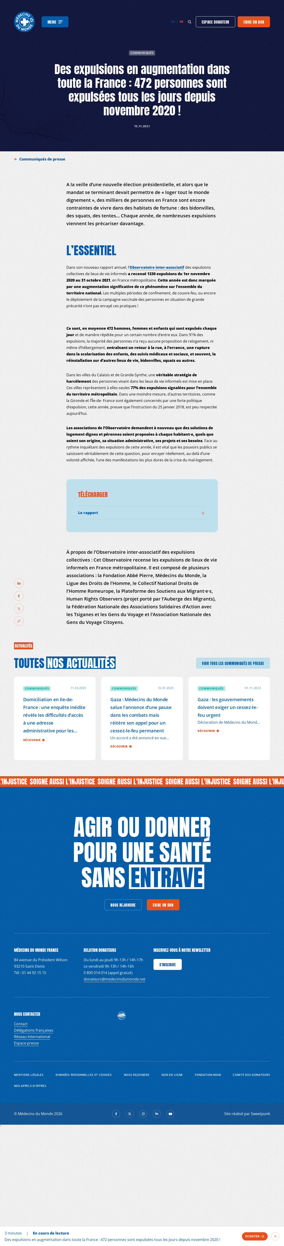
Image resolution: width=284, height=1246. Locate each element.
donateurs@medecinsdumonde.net (114, 979)
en (173, 22)
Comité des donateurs (251, 1075)
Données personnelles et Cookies (84, 1075)
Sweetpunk (260, 1113)
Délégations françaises (33, 1030)
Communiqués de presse (42, 159)
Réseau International (32, 1036)
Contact (21, 1023)
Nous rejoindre (137, 1075)
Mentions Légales (29, 1075)
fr (181, 22)
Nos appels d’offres (30, 1086)
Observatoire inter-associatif (157, 267)
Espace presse (26, 1043)
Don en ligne (172, 1075)
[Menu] (55, 21)
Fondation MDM (208, 1075)
